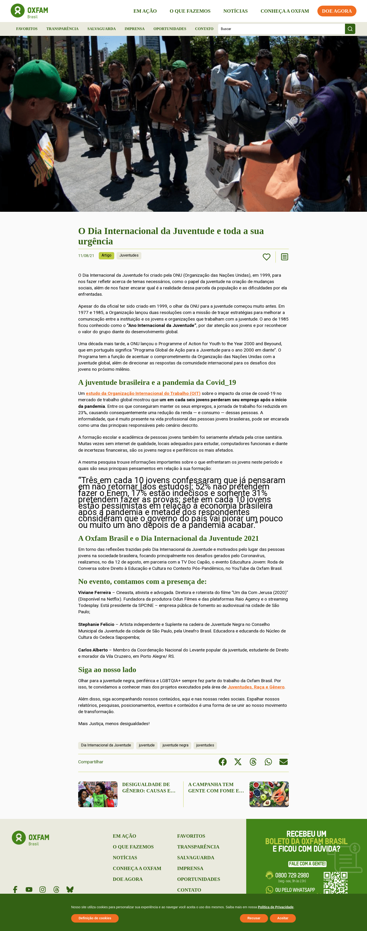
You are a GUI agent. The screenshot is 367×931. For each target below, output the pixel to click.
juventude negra (175, 745)
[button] (222, 762)
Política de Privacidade (276, 907)
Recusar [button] (253, 918)
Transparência (62, 29)
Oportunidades (170, 29)
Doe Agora (336, 11)
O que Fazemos (188, 11)
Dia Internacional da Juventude (106, 745)
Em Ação (144, 11)
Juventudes (129, 255)
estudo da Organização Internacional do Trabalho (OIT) (143, 393)
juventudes (205, 745)
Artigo (106, 255)
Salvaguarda (102, 29)
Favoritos (26, 29)
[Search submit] (350, 29)
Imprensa (134, 29)
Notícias (234, 11)
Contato (204, 29)
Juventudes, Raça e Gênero (256, 687)
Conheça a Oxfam (283, 11)
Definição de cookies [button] (95, 918)
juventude (147, 745)
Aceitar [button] (282, 918)
